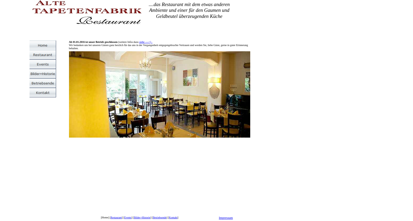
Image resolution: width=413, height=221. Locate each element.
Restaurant (116, 217)
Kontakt (173, 217)
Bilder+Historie (142, 217)
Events (127, 217)
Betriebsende (159, 217)
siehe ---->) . (145, 42)
